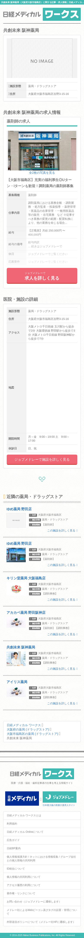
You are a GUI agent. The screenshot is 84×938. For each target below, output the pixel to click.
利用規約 (12, 823)
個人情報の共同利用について (23, 876)
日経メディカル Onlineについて (25, 831)
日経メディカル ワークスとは (24, 815)
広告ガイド (13, 840)
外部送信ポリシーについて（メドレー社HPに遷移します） (41, 921)
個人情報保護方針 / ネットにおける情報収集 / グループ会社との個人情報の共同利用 (41, 858)
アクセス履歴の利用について (23, 885)
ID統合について (16, 868)
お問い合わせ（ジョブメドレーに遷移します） (34, 901)
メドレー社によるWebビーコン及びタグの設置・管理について (42, 912)
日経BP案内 (14, 848)
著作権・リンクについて (21, 893)
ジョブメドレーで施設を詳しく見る (42, 459)
